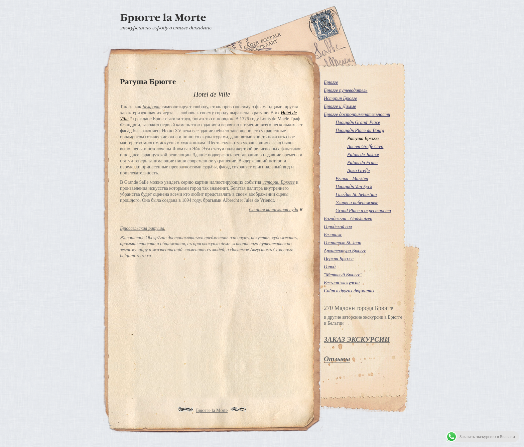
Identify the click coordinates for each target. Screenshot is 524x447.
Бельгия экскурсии (342, 282)
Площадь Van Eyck (354, 186)
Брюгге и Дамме (340, 106)
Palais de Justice (363, 154)
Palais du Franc (362, 162)
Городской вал (338, 226)
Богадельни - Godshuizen (348, 218)
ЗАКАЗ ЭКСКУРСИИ (357, 339)
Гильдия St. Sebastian (356, 194)
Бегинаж (333, 234)
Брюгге (331, 82)
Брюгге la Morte (212, 410)
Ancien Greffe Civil (365, 146)
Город (330, 266)
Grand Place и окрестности (363, 210)
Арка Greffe (358, 170)
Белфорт (151, 106)
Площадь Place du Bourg (360, 130)
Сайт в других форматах (349, 290)
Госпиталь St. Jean (342, 242)
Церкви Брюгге (339, 258)
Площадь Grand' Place (358, 122)
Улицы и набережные (357, 202)
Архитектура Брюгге (345, 250)
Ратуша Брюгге (363, 138)
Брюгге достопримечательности (357, 114)
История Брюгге (340, 98)
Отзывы (337, 359)
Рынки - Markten (352, 178)
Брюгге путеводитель (346, 90)
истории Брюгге (278, 182)
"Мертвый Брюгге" (343, 274)
